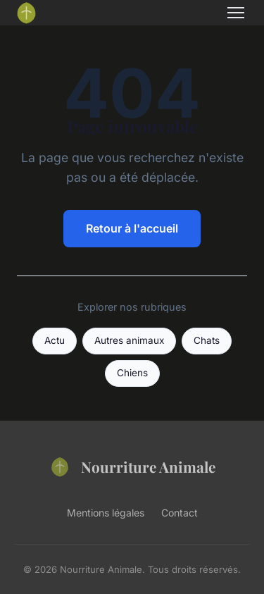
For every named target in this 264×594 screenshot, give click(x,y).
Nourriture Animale (132, 466)
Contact (179, 513)
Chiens (132, 372)
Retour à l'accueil (132, 228)
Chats (207, 340)
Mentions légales (105, 513)
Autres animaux (129, 340)
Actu (54, 340)
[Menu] (236, 12)
